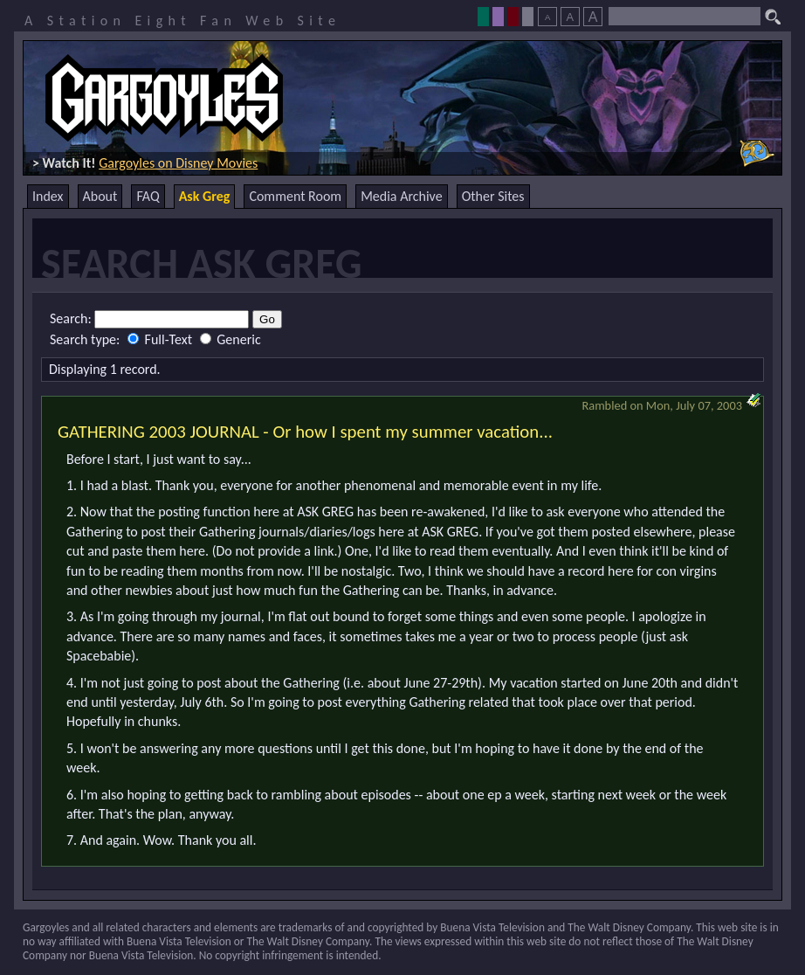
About (100, 196)
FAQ (147, 196)
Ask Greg (204, 196)
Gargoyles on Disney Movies (178, 163)
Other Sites (493, 196)
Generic (230, 339)
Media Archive (401, 196)
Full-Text (161, 339)
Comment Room (295, 196)
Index (48, 196)
